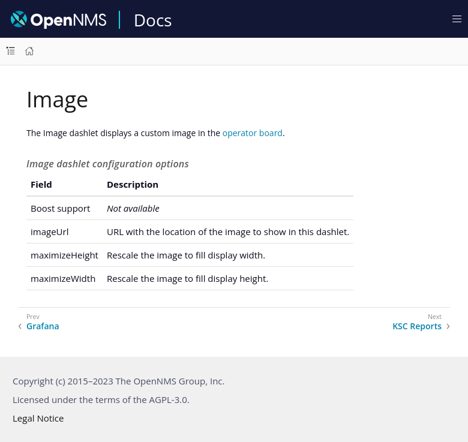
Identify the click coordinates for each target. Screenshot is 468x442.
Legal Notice (38, 418)
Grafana (42, 326)
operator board (253, 133)
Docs (153, 19)
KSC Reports (417, 326)
